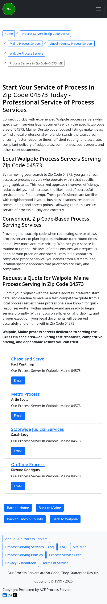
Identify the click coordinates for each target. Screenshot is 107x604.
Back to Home (18, 507)
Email (18, 380)
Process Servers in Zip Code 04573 (45, 34)
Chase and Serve (27, 359)
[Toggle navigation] (98, 9)
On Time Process (28, 464)
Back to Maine (50, 507)
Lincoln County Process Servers (71, 44)
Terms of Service (55, 563)
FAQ (63, 547)
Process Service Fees (65, 555)
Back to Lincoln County (25, 519)
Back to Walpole (65, 519)
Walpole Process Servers (26, 53)
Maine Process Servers (25, 44)
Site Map (80, 547)
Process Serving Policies (24, 555)
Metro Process (25, 394)
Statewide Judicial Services (37, 429)
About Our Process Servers (26, 539)
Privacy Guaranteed (20, 563)
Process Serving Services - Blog (29, 547)
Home (8, 34)
